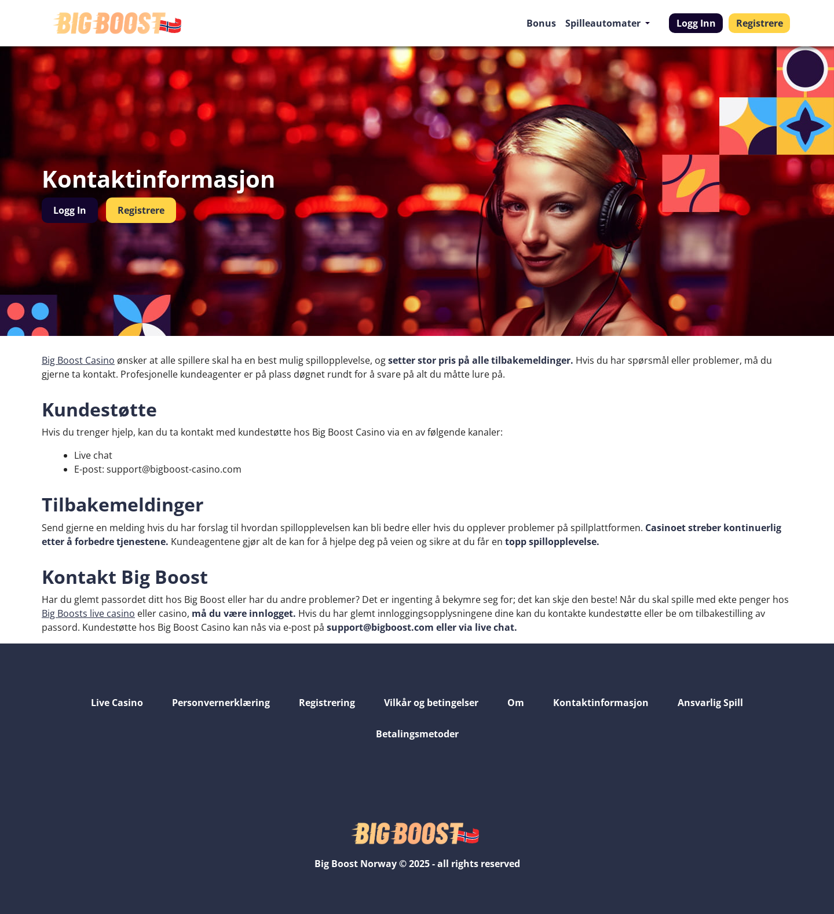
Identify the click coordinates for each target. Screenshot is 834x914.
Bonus (541, 23)
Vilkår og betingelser (431, 702)
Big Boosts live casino (88, 613)
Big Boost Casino (78, 360)
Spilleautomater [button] (604, 23)
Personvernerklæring (221, 702)
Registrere (759, 23)
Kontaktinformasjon (601, 702)
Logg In (69, 210)
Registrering (327, 702)
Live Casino (117, 702)
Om (515, 702)
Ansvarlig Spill (710, 702)
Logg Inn (696, 23)
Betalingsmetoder (417, 733)
